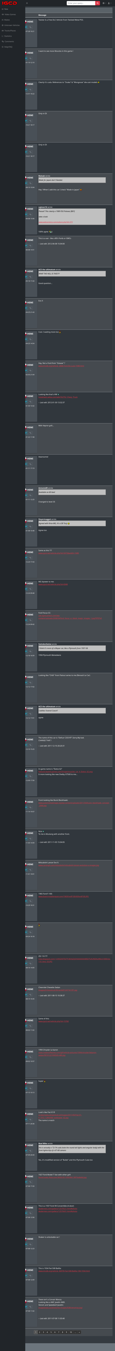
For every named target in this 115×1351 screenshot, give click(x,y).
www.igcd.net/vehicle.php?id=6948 (72, 584)
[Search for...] (81, 3)
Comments (8, 41)
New (5, 9)
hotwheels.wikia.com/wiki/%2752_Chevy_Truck (77, 397)
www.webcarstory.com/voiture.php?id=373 (75, 222)
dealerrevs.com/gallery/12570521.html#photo (77, 1208)
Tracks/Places (9, 30)
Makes (6, 20)
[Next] (92, 1332)
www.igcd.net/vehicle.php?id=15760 (73, 1021)
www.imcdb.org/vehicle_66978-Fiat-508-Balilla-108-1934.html (83, 1271)
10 (83, 1332)
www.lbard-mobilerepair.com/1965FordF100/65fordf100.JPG (83, 896)
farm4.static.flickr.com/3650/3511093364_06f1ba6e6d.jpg (82, 1177)
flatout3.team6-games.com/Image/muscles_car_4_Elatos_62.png (85, 771)
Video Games (9, 14)
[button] (104, 3)
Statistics (7, 36)
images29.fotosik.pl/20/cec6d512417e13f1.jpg (77, 990)
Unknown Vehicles (11, 25)
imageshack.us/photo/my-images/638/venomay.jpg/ (80, 1307)
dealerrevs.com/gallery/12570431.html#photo (77, 1211)
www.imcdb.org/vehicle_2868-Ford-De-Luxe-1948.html (81, 366)
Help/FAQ (7, 47)
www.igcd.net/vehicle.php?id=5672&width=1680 (78, 553)
